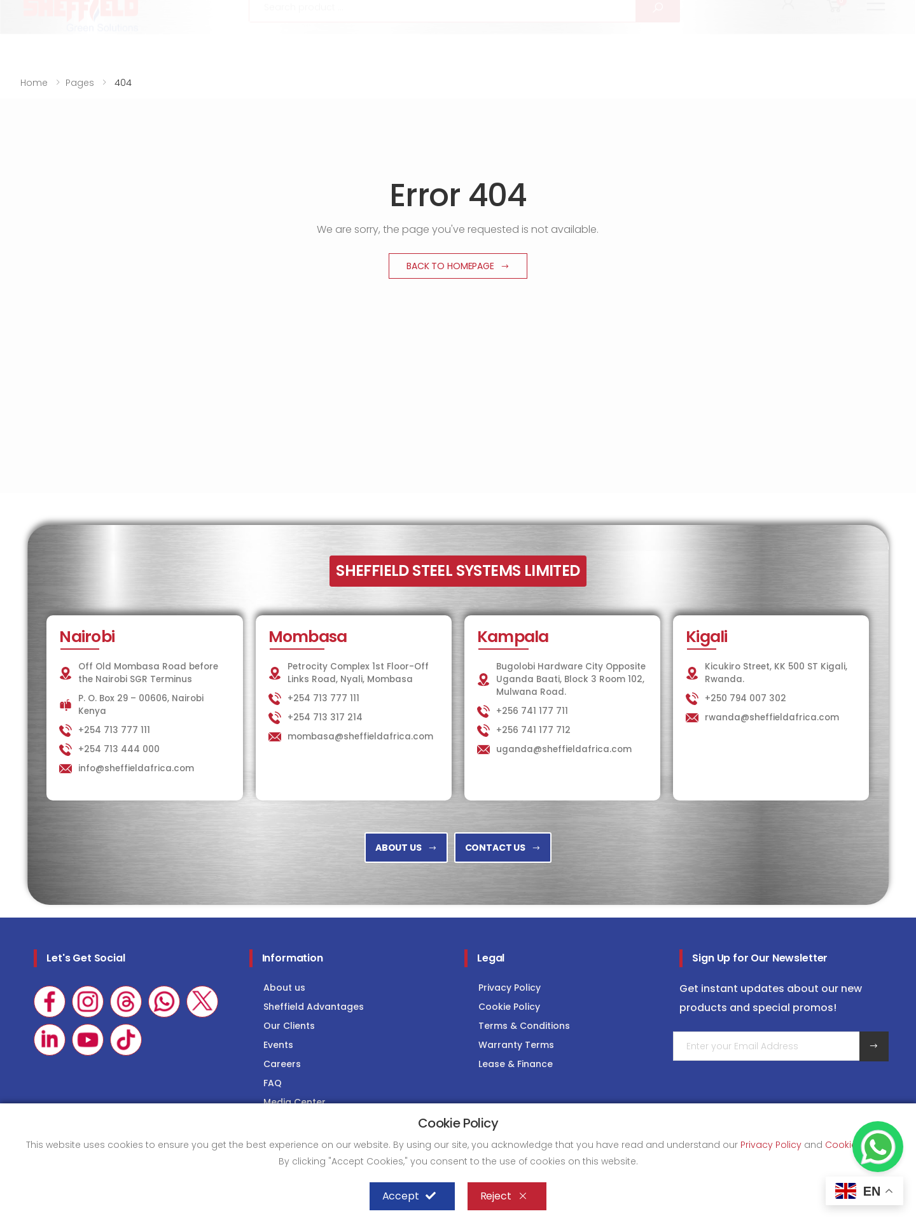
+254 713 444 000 (119, 749)
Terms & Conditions (524, 1025)
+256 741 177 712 (533, 730)
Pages (80, 82)
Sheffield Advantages (313, 1006)
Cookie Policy (509, 1006)
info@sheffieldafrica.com (177, 11)
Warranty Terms (516, 1044)
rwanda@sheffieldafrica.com (772, 717)
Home (34, 82)
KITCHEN (615, 10)
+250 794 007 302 (745, 698)
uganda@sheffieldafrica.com (564, 749)
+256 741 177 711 (532, 711)
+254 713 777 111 (58, 11)
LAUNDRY (682, 10)
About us (284, 987)
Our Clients (289, 1025)
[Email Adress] (766, 1046)
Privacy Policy (509, 987)
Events (278, 1044)
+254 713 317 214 (325, 717)
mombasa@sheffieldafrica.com (360, 736)
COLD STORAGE (764, 10)
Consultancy (857, 10)
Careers (282, 1064)
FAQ (272, 1083)
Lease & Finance (515, 1064)
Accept (409, 1196)
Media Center (294, 1102)
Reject (504, 1196)
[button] (789, 43)
